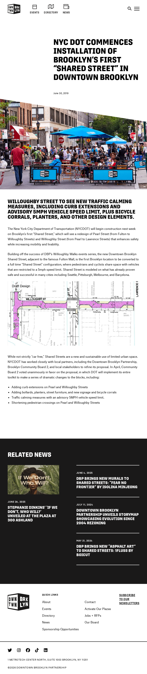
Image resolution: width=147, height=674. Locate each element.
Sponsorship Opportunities (60, 629)
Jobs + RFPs (93, 615)
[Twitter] (10, 650)
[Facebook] (28, 650)
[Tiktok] (37, 650)
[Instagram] (19, 650)
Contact (90, 601)
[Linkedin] (45, 650)
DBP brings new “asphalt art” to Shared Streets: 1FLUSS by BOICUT (106, 551)
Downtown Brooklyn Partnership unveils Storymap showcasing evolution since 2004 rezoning (107, 517)
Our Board (92, 622)
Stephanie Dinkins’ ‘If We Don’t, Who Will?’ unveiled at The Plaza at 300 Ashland (32, 514)
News (46, 622)
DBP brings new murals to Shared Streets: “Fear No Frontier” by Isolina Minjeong (106, 483)
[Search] (129, 9)
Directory (48, 615)
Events (46, 608)
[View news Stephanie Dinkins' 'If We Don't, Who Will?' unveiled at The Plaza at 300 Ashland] (33, 480)
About (46, 601)
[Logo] (14, 13)
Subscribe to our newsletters (129, 599)
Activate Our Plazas (98, 608)
